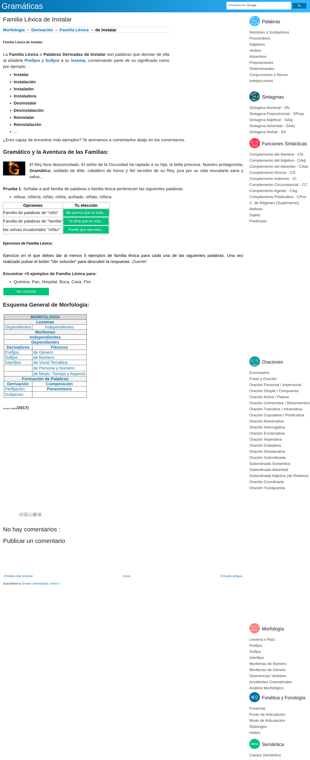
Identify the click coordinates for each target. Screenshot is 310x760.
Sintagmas (273, 97)
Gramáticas (22, 6)
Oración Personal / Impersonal (275, 385)
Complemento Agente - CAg (273, 191)
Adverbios (258, 56)
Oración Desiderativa (267, 451)
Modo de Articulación (267, 720)
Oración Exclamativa (267, 433)
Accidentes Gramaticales (270, 682)
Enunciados (259, 372)
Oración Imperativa (265, 439)
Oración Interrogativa (267, 427)
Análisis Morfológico (266, 688)
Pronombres (259, 38)
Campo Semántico (265, 755)
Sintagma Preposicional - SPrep (276, 114)
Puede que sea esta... (85, 230)
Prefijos (32, 60)
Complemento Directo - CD (272, 172)
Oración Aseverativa (266, 421)
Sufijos (52, 60)
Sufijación (14, 394)
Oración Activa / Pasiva (269, 397)
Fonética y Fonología (283, 697)
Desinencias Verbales (267, 676)
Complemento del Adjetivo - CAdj (277, 160)
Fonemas (257, 708)
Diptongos (258, 726)
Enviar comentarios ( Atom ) (41, 583)
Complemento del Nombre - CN (276, 154)
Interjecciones (261, 81)
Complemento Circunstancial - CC (278, 185)
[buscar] (259, 5)
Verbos (255, 50)
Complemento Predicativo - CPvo (277, 197)
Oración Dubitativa (265, 445)
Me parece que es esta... (86, 213)
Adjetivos (257, 44)
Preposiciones (261, 62)
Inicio (126, 576)
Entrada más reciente (18, 576)
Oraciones (272, 362)
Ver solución (26, 291)
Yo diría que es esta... (86, 221)
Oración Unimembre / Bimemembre (279, 403)
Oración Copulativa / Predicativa (276, 415)
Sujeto (254, 215)
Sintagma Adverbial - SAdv (272, 126)
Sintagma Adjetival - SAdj (270, 120)
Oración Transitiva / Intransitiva (275, 409)
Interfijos (256, 658)
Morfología (14, 29)
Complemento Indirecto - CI (272, 178)
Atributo (256, 209)
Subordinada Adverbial (268, 470)
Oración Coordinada (266, 482)
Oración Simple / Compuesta (273, 391)
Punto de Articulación (267, 714)
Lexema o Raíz (262, 639)
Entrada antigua (231, 576)
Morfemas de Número (268, 664)
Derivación (42, 29)
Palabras (271, 21)
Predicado (258, 221)
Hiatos (254, 732)
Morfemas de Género (267, 670)
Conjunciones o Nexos (268, 75)
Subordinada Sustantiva (269, 463)
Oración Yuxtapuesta (267, 488)
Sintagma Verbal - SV (267, 132)
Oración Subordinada (267, 457)
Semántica (273, 744)
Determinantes (261, 68)
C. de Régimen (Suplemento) (274, 203)
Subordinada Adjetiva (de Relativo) (279, 476)
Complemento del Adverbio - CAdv (278, 166)
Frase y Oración (263, 379)
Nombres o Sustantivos (269, 32)
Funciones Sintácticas (284, 143)
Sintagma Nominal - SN (269, 108)
